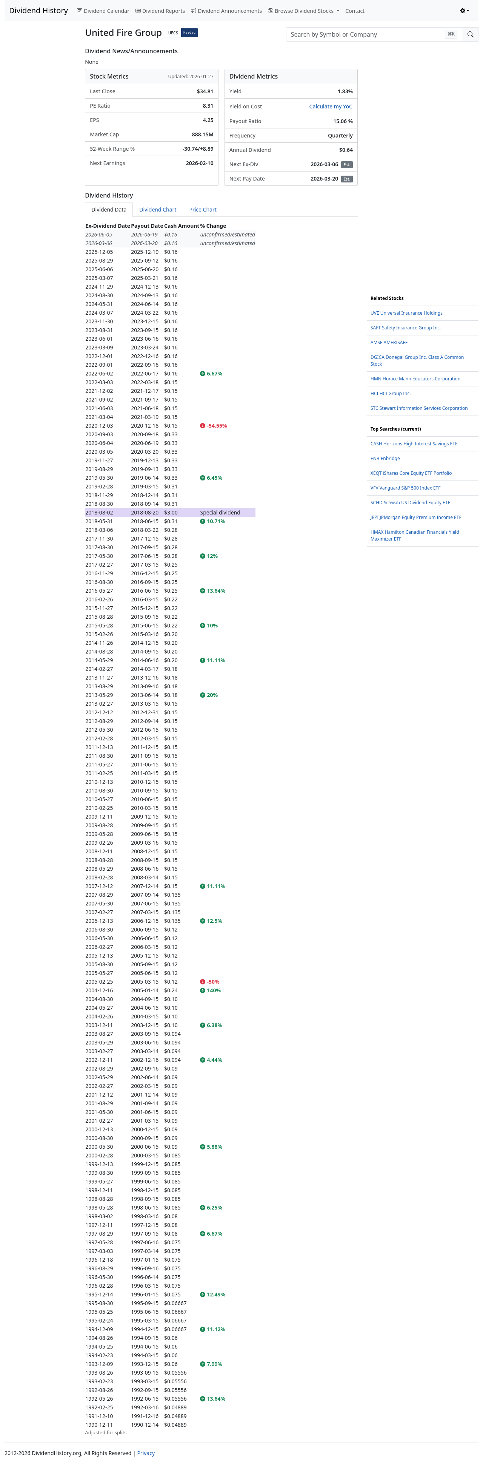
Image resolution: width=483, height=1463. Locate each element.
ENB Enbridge (385, 458)
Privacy (146, 1453)
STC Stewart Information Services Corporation (419, 408)
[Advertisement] (40, 161)
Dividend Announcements (226, 10)
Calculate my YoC (330, 106)
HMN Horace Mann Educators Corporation (415, 378)
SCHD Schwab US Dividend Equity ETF (410, 502)
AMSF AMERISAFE (389, 342)
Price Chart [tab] (202, 209)
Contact (355, 10)
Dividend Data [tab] (108, 209)
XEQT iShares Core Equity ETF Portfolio (411, 473)
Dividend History (38, 10)
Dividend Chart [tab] (157, 209)
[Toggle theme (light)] (465, 11)
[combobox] (374, 34)
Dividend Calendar (103, 10)
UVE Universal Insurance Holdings (407, 313)
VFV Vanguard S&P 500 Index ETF (406, 488)
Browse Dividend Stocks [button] (301, 10)
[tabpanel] (221, 829)
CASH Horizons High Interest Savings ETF (414, 443)
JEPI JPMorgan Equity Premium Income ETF (416, 517)
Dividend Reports (160, 10)
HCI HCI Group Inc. (391, 393)
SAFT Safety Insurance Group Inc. (406, 327)
